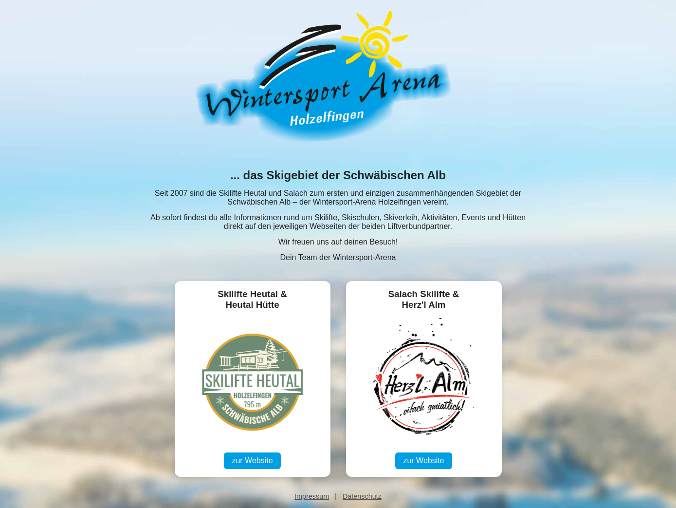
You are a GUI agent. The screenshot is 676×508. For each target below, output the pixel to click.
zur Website (252, 460)
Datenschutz (362, 496)
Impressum (311, 496)
